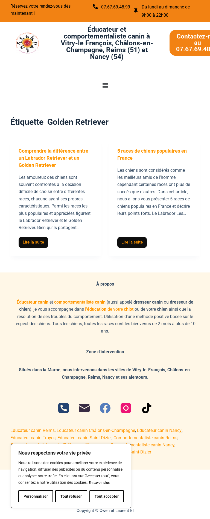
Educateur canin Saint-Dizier (84, 436)
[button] (105, 84)
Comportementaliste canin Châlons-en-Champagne (59, 443)
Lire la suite (35, 240)
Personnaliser (36, 496)
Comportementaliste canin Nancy (142, 443)
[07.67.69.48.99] (96, 7)
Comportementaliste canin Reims (145, 436)
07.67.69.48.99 (118, 7)
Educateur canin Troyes (33, 436)
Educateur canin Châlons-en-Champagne (96, 429)
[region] (71, 476)
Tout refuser (71, 496)
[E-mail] (84, 407)
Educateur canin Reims (32, 429)
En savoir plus (100, 483)
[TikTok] (146, 407)
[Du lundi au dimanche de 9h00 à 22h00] (136, 11)
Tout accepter (107, 496)
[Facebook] (105, 407)
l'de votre (109, 308)
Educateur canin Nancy (159, 429)
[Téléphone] (63, 407)
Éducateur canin (32, 300)
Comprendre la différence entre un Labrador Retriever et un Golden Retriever (55, 156)
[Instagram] (126, 407)
